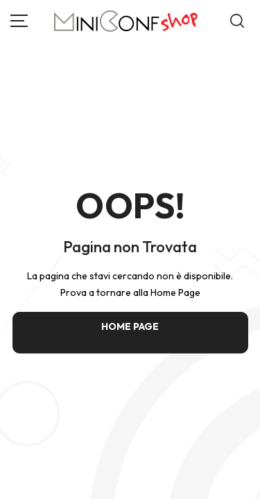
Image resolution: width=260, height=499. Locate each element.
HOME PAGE (130, 326)
